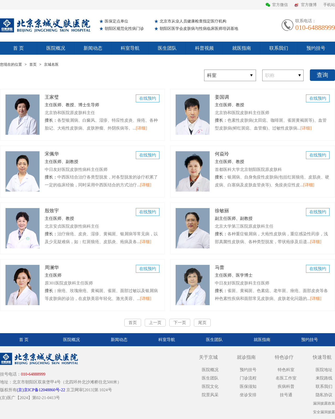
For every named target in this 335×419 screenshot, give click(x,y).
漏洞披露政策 (324, 403)
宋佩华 (102, 161)
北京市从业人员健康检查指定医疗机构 (193, 21)
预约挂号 (315, 48)
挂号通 (286, 395)
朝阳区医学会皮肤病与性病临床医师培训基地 (199, 28)
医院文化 (210, 386)
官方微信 (280, 5)
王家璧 (102, 104)
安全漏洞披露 (324, 412)
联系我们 (278, 48)
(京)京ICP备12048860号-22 (41, 390)
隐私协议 (324, 395)
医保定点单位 (116, 21)
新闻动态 (92, 48)
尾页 (202, 322)
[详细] (141, 128)
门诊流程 (248, 378)
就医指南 (241, 48)
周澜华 (102, 275)
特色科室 (286, 369)
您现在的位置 (11, 64)
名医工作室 (286, 378)
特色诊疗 (284, 357)
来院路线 (324, 378)
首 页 (18, 48)
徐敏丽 (272, 218)
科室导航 (130, 48)
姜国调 (272, 104)
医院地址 (324, 369)
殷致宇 (102, 218)
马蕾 (272, 275)
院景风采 (210, 395)
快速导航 (322, 357)
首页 (33, 64)
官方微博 (309, 5)
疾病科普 (286, 386)
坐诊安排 (248, 395)
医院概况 (55, 48)
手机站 (329, 5)
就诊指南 (246, 357)
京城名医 (51, 64)
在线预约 (147, 98)
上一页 (155, 322)
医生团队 (167, 48)
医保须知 (248, 386)
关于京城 (208, 357)
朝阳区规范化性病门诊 (124, 28)
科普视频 (204, 48)
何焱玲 (272, 161)
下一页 (180, 322)
